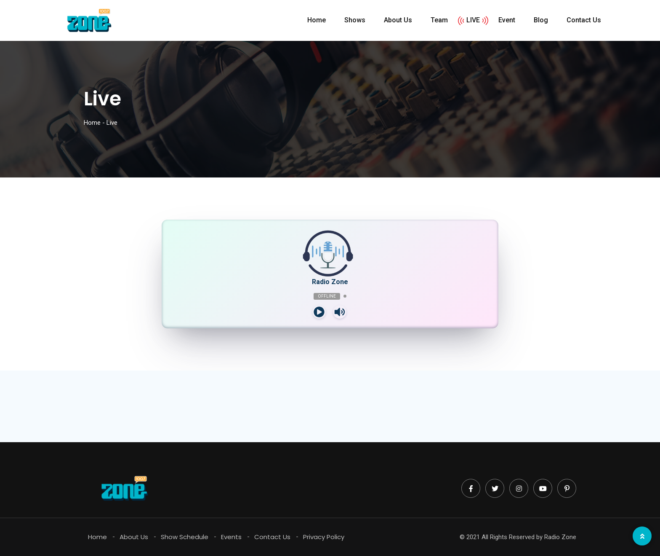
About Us (398, 20)
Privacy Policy (323, 536)
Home (316, 20)
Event (506, 20)
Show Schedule (184, 536)
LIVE (473, 20)
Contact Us (584, 20)
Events (231, 536)
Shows (354, 20)
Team (439, 20)
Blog (541, 20)
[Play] (319, 312)
